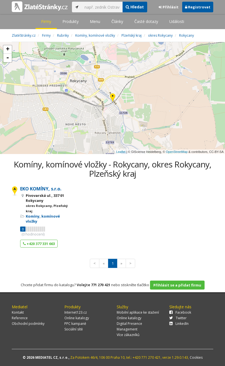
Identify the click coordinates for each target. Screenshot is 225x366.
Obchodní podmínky (28, 323)
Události (176, 21)
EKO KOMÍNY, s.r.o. (40, 189)
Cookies (196, 357)
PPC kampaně (75, 323)
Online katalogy (76, 318)
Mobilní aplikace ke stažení (138, 312)
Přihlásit (169, 7)
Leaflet (120, 151)
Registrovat (197, 7)
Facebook (180, 312)
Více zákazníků (128, 334)
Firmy (46, 21)
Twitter (178, 318)
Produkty (70, 21)
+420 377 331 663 (39, 243)
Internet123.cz (75, 312)
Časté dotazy (146, 21)
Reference (20, 318)
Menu (95, 21)
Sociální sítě (73, 329)
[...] (102, 7)
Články (117, 21)
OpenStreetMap (177, 151)
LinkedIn (179, 323)
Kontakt (18, 312)
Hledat (135, 7)
